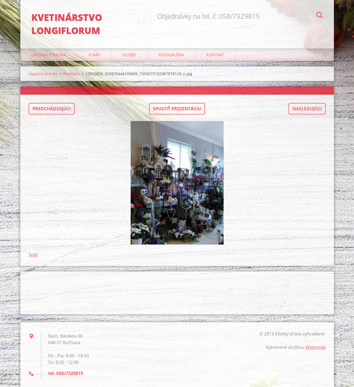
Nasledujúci (307, 109)
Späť (33, 254)
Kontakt (215, 54)
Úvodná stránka (48, 54)
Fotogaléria (171, 54)
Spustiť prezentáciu (177, 109)
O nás (94, 54)
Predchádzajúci (51, 109)
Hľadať (319, 16)
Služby (129, 54)
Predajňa (71, 73)
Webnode (316, 347)
